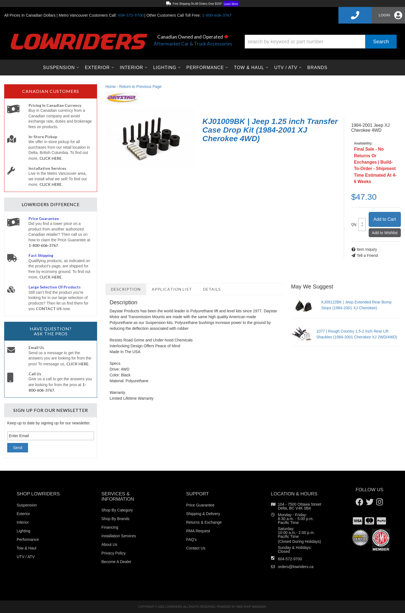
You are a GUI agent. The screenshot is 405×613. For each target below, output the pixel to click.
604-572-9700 (290, 559)
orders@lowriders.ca (296, 567)
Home (110, 86)
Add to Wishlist (385, 232)
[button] (321, 42)
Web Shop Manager (251, 606)
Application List (172, 289)
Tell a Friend (367, 255)
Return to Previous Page (140, 86)
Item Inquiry (367, 249)
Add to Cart (384, 219)
